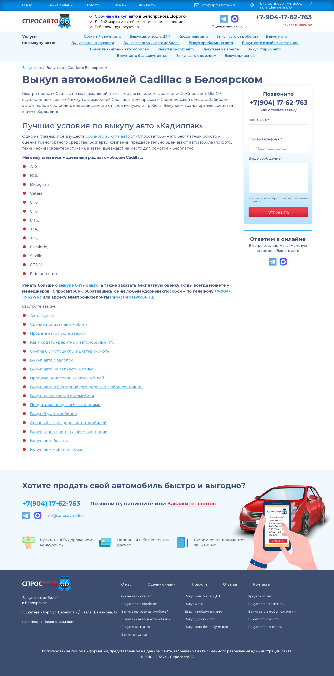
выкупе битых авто (78, 285)
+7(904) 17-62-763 (51, 503)
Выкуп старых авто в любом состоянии (69, 431)
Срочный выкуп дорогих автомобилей (68, 422)
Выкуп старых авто (264, 49)
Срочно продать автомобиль (59, 324)
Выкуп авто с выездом (196, 56)
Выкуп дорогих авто (176, 49)
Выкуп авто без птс (49, 440)
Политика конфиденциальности (48, 622)
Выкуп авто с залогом (51, 360)
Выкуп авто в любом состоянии (270, 43)
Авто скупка (42, 315)
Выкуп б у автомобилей (53, 414)
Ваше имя (259, 120)
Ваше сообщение (265, 158)
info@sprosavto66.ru (219, 5)
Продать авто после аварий (58, 333)
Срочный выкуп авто (116, 16)
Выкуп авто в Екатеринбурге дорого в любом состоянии (86, 387)
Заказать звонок (297, 25)
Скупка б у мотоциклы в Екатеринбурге (69, 351)
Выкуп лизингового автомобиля (62, 396)
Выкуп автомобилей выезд (57, 449)
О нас (27, 5)
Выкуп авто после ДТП (150, 36)
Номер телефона (265, 139)
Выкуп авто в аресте (221, 49)
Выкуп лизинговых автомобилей (119, 49)
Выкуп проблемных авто (211, 43)
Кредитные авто (193, 36)
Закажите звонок (191, 503)
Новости (92, 5)
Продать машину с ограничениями (65, 405)
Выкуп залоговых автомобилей (151, 43)
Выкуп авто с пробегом (237, 36)
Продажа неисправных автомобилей (67, 378)
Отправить (278, 212)
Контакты (147, 5)
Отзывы (120, 5)
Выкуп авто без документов (142, 56)
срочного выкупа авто (108, 136)
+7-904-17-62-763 (283, 17)
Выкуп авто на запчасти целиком (63, 369)
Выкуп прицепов (240, 56)
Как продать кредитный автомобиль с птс (72, 342)
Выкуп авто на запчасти (92, 43)
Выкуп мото (276, 36)
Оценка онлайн (59, 5)
